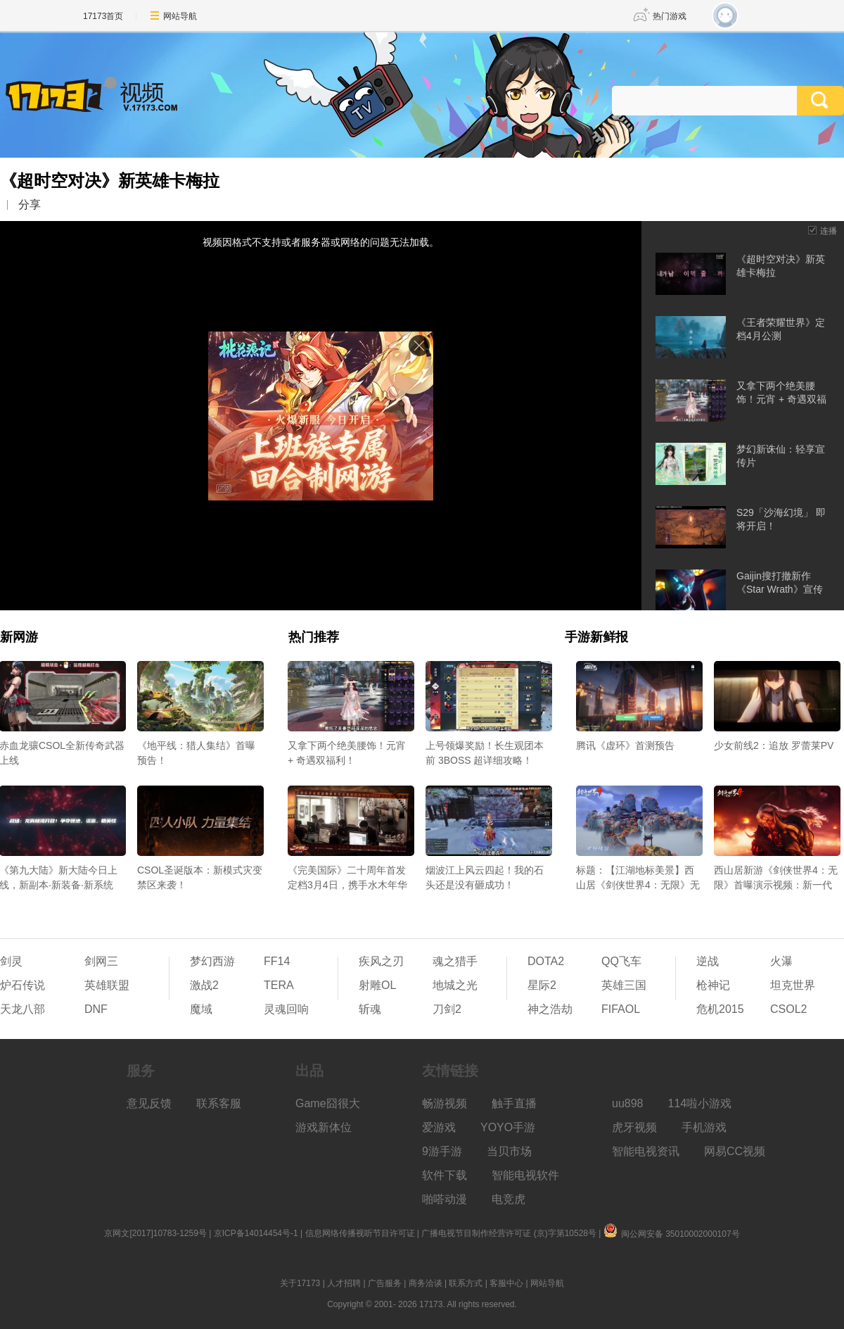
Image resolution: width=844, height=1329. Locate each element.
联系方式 (465, 1283)
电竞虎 (508, 1199)
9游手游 (442, 1151)
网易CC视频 (734, 1151)
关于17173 (300, 1283)
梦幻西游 (212, 961)
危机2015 (720, 1009)
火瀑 (781, 961)
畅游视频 (444, 1103)
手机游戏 (704, 1127)
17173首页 (103, 16)
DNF (96, 1009)
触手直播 (514, 1103)
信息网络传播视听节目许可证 (360, 1233)
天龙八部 (22, 1009)
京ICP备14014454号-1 (256, 1233)
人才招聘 (344, 1283)
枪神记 (713, 985)
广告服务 (385, 1283)
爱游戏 (439, 1127)
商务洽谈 (425, 1283)
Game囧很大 (327, 1103)
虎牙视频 (634, 1127)
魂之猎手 (455, 961)
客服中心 (506, 1283)
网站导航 (180, 16)
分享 (29, 204)
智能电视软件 (525, 1175)
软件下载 (444, 1175)
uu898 (628, 1103)
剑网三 (101, 961)
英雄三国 (623, 985)
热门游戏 (669, 16)
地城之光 (455, 985)
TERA (279, 985)
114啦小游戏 (700, 1103)
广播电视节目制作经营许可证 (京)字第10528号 (508, 1233)
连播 (828, 231)
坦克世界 (792, 985)
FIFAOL (620, 1009)
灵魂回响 (286, 1009)
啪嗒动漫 (444, 1199)
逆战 (707, 961)
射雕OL (377, 985)
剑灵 (11, 961)
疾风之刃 (381, 961)
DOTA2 (546, 961)
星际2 (542, 985)
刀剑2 (447, 1009)
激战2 (204, 985)
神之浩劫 (550, 1009)
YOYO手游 (507, 1127)
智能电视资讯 (645, 1151)
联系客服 (218, 1103)
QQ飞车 (621, 961)
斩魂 (370, 1009)
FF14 (277, 961)
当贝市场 (509, 1151)
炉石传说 (22, 985)
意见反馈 (149, 1103)
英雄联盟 (106, 985)
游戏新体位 (323, 1127)
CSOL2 (788, 1009)
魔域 (201, 1009)
